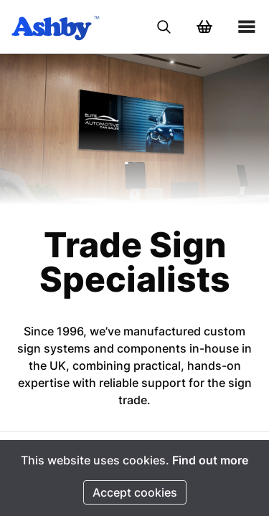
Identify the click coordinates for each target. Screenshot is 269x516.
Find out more (210, 460)
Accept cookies (135, 492)
